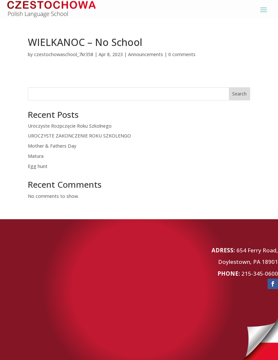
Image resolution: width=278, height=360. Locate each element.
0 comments (181, 54)
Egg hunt (37, 166)
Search (239, 94)
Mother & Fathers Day (52, 146)
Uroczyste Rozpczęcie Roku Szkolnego (70, 126)
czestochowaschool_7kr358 (63, 54)
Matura (36, 156)
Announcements (145, 54)
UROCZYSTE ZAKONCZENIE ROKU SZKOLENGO (79, 136)
